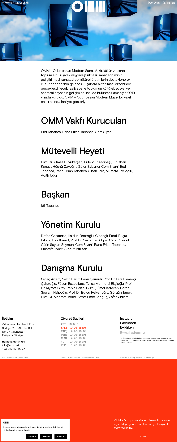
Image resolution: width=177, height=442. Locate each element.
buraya (152, 424)
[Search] (166, 3)
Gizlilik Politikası (74, 358)
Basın (98, 358)
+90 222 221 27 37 (13, 349)
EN (173, 3)
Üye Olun (154, 3)
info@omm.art (10, 345)
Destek (63, 358)
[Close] (143, 436)
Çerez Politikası (88, 358)
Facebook (128, 323)
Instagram (127, 318)
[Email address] (146, 333)
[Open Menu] (7, 3)
